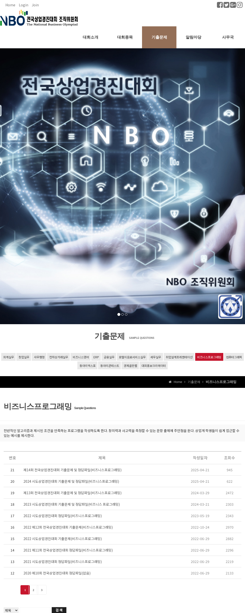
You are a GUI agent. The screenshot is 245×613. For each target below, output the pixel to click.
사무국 (228, 37)
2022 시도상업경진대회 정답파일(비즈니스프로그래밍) (62, 516)
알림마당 (193, 37)
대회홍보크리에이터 (154, 366)
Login (23, 4)
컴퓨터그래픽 (234, 357)
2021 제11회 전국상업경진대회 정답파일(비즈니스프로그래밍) (68, 550)
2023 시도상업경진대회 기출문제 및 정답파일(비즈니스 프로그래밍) (71, 504)
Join (35, 4)
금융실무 (108, 357)
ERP (96, 357)
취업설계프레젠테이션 (179, 357)
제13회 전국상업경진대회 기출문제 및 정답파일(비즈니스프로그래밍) (72, 493)
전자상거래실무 (58, 357)
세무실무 (155, 357)
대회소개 (90, 37)
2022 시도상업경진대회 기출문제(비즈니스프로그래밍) (62, 539)
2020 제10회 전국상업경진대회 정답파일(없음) (57, 573)
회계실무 (8, 357)
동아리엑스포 (87, 366)
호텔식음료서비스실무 (132, 357)
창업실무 (23, 357)
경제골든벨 (130, 366)
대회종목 (125, 37)
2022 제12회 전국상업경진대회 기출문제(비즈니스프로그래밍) (68, 527)
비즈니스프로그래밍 (209, 357)
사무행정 (39, 357)
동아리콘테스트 (109, 366)
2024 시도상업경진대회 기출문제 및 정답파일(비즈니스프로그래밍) (71, 482)
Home (10, 4)
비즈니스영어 (80, 357)
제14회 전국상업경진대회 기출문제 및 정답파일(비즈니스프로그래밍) (72, 470)
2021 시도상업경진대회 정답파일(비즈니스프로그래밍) (62, 562)
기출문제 (159, 37)
